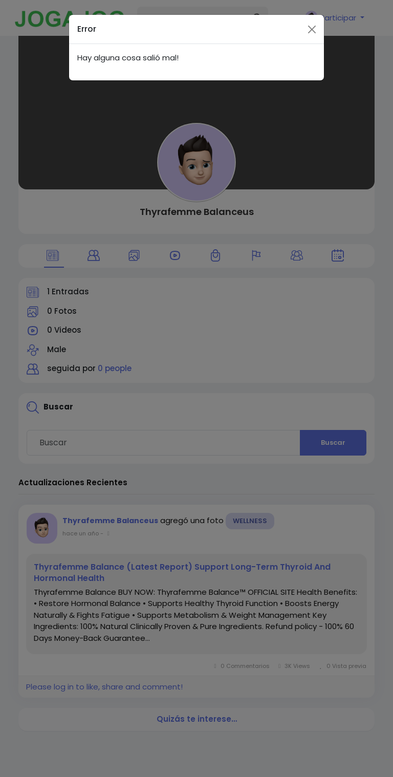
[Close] (312, 20)
